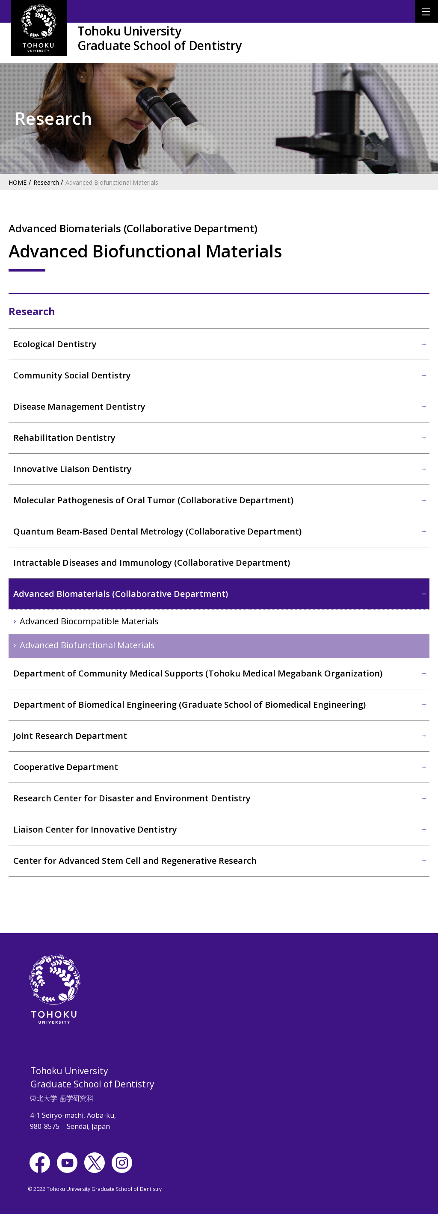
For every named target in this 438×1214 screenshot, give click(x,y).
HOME (18, 182)
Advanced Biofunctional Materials (111, 182)
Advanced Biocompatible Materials (89, 621)
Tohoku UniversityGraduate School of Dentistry (159, 38)
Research (46, 182)
